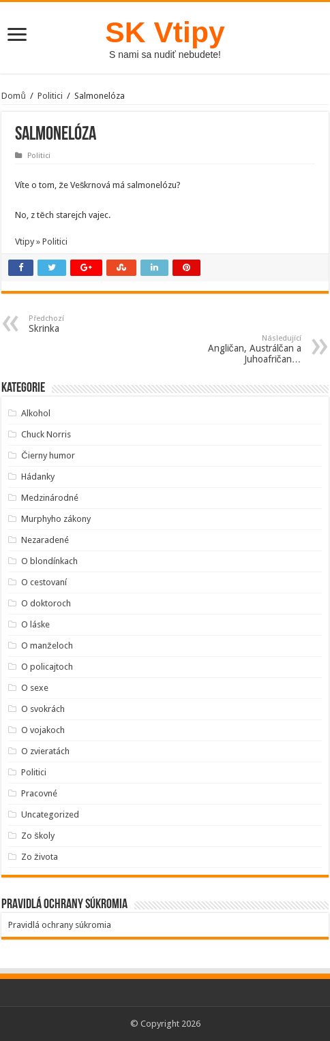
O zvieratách (45, 751)
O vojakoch (43, 730)
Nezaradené (45, 540)
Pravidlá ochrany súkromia (59, 925)
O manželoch (47, 645)
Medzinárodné (49, 498)
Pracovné (39, 793)
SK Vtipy (164, 32)
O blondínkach (49, 561)
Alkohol (35, 413)
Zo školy (38, 835)
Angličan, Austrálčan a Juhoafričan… (231, 349)
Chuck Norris (46, 434)
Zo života (39, 857)
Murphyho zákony (56, 519)
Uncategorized (50, 814)
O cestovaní (44, 582)
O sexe (34, 688)
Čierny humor (47, 455)
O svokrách (43, 709)
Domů (13, 96)
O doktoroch (46, 603)
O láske (35, 624)
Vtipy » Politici (41, 241)
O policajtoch (47, 667)
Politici (50, 96)
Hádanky (38, 476)
